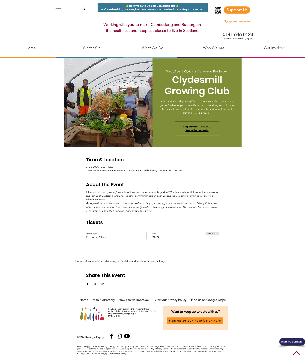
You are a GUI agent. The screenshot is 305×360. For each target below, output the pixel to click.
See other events (197, 130)
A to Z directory (104, 300)
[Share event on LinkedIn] (103, 284)
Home (84, 300)
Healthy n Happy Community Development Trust (129, 309)
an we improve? (138, 300)
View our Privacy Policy (171, 300)
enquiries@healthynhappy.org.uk (238, 38)
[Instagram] (119, 336)
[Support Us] (237, 10)
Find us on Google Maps (208, 300)
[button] (292, 341)
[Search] (64, 9)
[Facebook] (111, 336)
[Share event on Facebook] (87, 284)
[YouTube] (127, 336)
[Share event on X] (95, 284)
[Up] (296, 353)
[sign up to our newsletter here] (195, 320)
